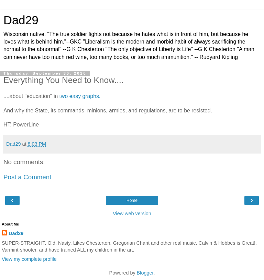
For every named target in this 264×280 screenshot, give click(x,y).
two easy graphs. (80, 96)
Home (132, 200)
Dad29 (20, 20)
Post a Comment (27, 177)
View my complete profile (29, 259)
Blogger (145, 273)
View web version (132, 213)
